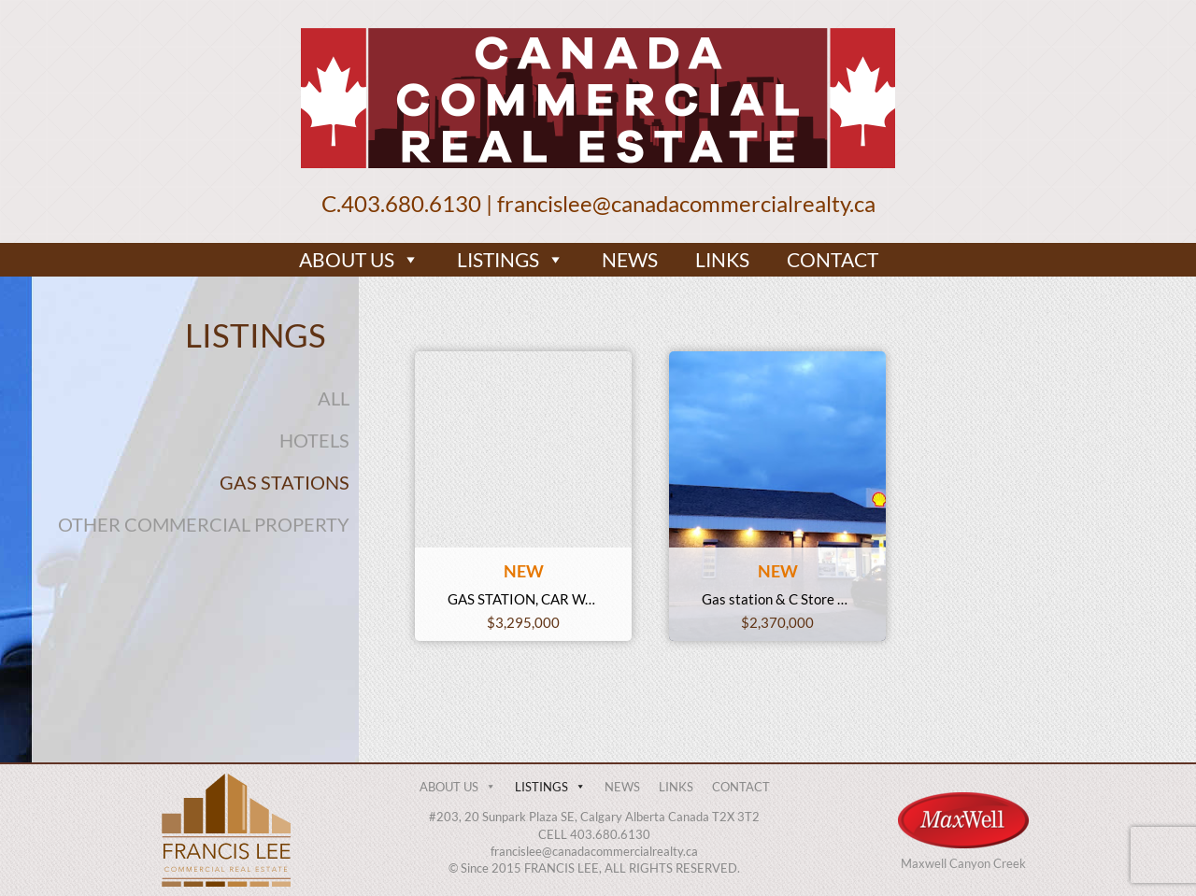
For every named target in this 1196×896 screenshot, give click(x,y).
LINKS (722, 259)
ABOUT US (359, 260)
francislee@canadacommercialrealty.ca (686, 203)
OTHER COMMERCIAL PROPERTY (203, 524)
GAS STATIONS (284, 482)
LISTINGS (510, 260)
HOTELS (314, 440)
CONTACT (832, 259)
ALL (333, 398)
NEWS (630, 259)
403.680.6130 (411, 203)
